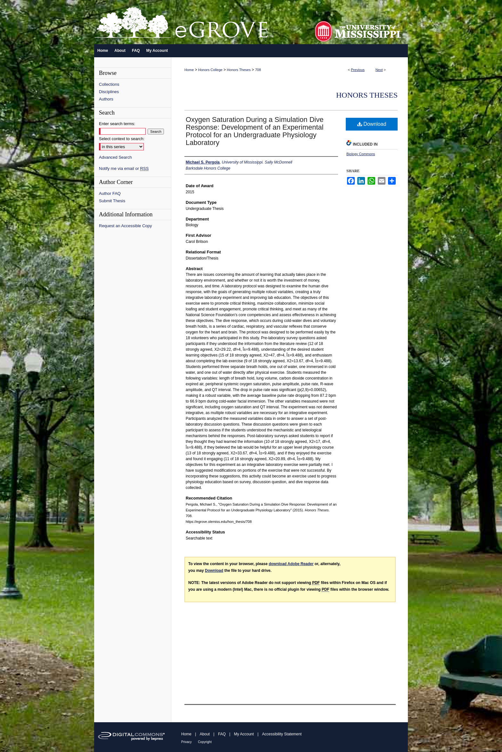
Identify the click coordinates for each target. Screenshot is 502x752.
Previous (358, 70)
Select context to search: (121, 138)
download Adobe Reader (291, 564)
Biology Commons (360, 154)
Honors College (210, 70)
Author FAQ (110, 193)
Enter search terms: (117, 123)
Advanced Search (115, 157)
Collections (109, 84)
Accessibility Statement (282, 734)
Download (371, 124)
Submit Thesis (112, 200)
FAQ (222, 734)
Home (189, 70)
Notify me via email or (124, 168)
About (205, 734)
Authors (106, 99)
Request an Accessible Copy (125, 225)
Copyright (205, 742)
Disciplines (109, 91)
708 (258, 70)
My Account (244, 734)
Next (379, 70)
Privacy (186, 742)
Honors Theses (239, 70)
